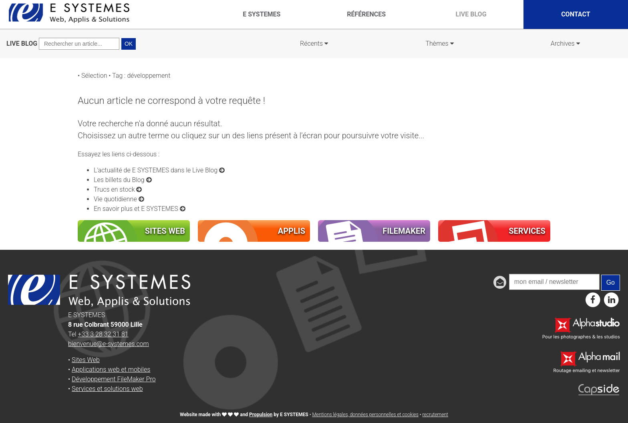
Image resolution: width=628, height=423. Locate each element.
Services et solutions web (107, 389)
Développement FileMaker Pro (114, 379)
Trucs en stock (118, 189)
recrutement (435, 414)
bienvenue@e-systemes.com (108, 344)
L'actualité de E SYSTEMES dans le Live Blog (159, 170)
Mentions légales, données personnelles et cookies (365, 414)
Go (610, 282)
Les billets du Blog (123, 180)
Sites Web (86, 360)
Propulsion (260, 414)
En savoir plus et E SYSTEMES (139, 209)
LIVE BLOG (21, 43)
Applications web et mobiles (111, 369)
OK (129, 43)
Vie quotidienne (119, 199)
